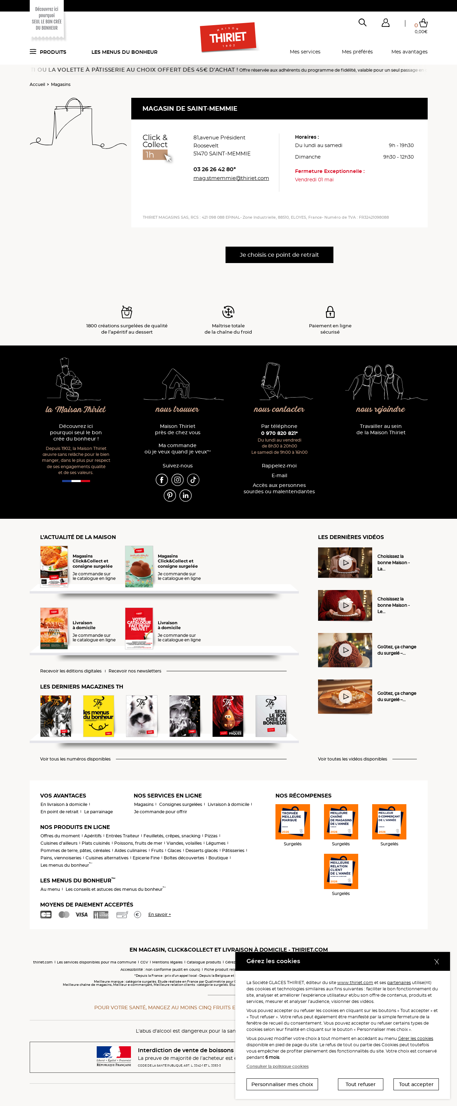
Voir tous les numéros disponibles (75, 759)
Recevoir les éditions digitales (71, 671)
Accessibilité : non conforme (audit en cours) (160, 969)
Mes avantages (409, 52)
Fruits (157, 850)
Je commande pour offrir (160, 811)
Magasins (61, 84)
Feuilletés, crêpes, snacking (171, 835)
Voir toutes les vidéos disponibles (352, 759)
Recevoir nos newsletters (135, 671)
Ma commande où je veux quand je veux (178, 449)
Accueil (37, 84)
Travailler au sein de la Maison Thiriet (381, 429)
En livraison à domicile (63, 804)
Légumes (216, 843)
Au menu (50, 889)
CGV (144, 962)
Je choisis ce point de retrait (279, 255)
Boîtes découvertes (184, 857)
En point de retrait (59, 811)
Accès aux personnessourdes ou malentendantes (279, 488)
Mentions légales (167, 962)
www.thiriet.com (355, 982)
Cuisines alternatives (107, 857)
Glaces (174, 850)
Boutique (218, 857)
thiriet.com (43, 962)
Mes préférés (357, 52)
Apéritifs (93, 835)
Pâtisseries (233, 850)
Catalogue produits (204, 962)
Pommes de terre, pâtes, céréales (75, 850)
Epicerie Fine (146, 857)
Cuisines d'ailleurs (59, 843)
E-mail (279, 476)
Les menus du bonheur (124, 52)
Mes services (305, 52)
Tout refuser (361, 1084)
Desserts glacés (201, 850)
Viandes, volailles (184, 843)
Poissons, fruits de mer (138, 843)
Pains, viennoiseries (60, 857)
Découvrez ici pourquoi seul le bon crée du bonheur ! (76, 432)
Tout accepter (416, 1084)
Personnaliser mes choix (282, 1084)
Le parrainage (98, 811)
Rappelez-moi (279, 466)
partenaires (399, 982)
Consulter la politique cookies (277, 1066)
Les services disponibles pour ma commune (96, 962)
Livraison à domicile (228, 804)
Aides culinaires (131, 850)
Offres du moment (60, 835)
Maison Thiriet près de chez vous (177, 429)
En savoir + (159, 914)
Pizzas (211, 835)
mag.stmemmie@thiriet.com (231, 178)
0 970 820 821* (279, 433)
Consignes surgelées (180, 804)
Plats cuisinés (96, 843)
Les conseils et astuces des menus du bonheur (116, 889)
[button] (386, 24)
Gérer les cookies (415, 1038)
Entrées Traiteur (122, 835)
